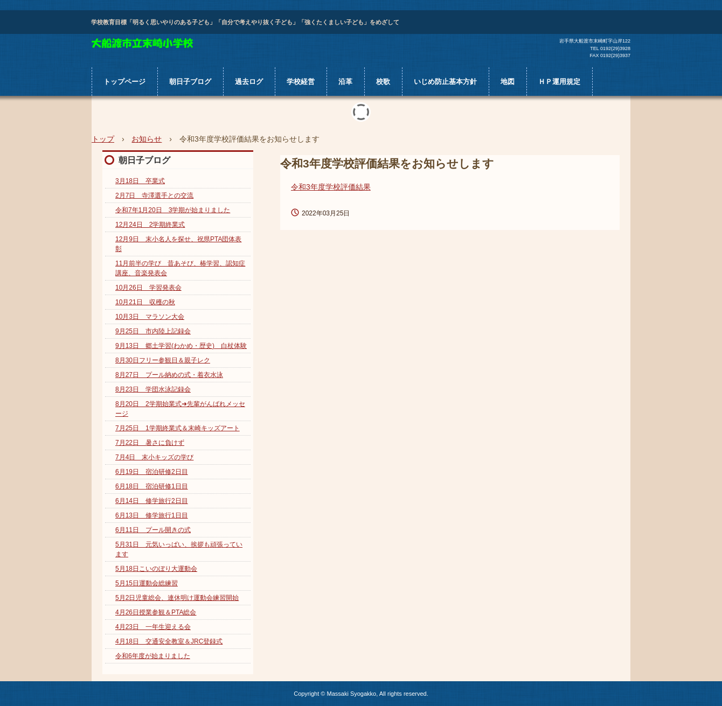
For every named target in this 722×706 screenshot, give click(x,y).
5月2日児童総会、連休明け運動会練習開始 (177, 598)
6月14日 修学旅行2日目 (151, 501)
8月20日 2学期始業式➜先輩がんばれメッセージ (180, 408)
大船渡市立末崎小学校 (142, 44)
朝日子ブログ (190, 82)
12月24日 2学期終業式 (150, 224)
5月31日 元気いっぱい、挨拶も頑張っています (178, 549)
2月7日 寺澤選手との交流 (154, 195)
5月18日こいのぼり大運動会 (156, 568)
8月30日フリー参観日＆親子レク (162, 360)
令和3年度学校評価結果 (331, 187)
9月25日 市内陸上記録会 (153, 331)
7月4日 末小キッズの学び (154, 457)
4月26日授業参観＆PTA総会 (155, 612)
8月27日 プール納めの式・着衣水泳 (169, 375)
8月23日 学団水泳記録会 (153, 389)
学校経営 (301, 82)
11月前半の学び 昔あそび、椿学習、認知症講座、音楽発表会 (180, 268)
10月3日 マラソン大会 (149, 316)
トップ (103, 139)
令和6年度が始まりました (152, 656)
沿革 (345, 82)
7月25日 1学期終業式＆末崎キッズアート (177, 428)
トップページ (124, 82)
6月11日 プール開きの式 (153, 530)
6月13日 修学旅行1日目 (151, 515)
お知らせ (146, 139)
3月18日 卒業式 (140, 181)
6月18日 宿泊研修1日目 (151, 486)
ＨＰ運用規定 (559, 82)
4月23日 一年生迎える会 (153, 627)
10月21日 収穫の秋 (145, 302)
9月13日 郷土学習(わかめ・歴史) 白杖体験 (181, 345)
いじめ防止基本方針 (445, 82)
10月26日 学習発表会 (148, 287)
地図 (508, 82)
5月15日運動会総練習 (146, 583)
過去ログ (249, 82)
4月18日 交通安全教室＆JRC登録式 (169, 641)
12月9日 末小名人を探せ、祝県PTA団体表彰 (178, 244)
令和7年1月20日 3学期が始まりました (172, 210)
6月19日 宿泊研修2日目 (151, 472)
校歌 (383, 82)
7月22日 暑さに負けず (149, 442)
